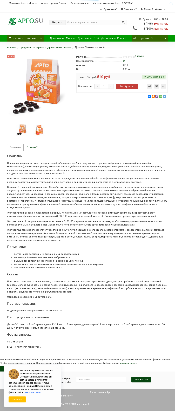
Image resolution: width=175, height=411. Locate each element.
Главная (11, 47)
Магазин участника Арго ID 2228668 (112, 3)
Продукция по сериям (32, 47)
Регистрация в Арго (101, 392)
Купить (126, 86)
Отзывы (32, 147)
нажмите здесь (127, 363)
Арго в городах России (53, 3)
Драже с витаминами (59, 47)
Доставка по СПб (88, 38)
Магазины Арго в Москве (23, 3)
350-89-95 (156, 29)
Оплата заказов (79, 3)
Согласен (17, 399)
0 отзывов (139, 56)
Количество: (85, 86)
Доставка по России (113, 38)
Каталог (25, 37)
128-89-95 (156, 24)
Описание (15, 147)
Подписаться (141, 379)
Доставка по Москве (62, 38)
